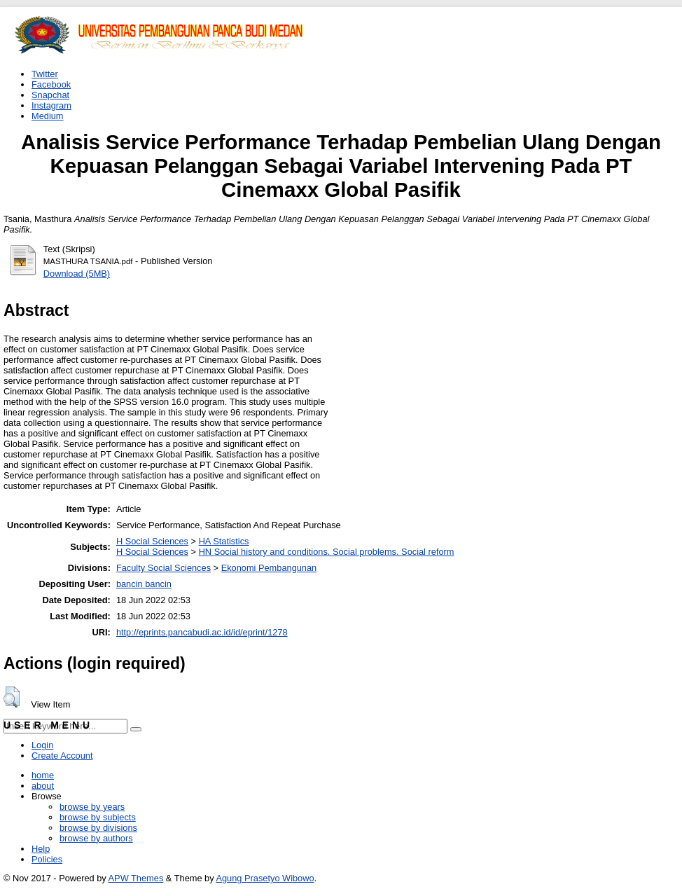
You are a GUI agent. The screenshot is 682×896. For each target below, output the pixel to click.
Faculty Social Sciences (163, 568)
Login (42, 745)
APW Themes (136, 878)
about (43, 785)
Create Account (62, 755)
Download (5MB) (76, 273)
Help (41, 848)
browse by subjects (98, 817)
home (43, 775)
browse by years (92, 806)
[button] (12, 697)
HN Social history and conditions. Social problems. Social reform (326, 551)
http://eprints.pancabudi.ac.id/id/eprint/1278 (202, 632)
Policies (47, 859)
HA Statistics (224, 541)
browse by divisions (98, 827)
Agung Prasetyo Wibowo (265, 878)
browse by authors (96, 838)
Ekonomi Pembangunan (269, 568)
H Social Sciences (152, 541)
